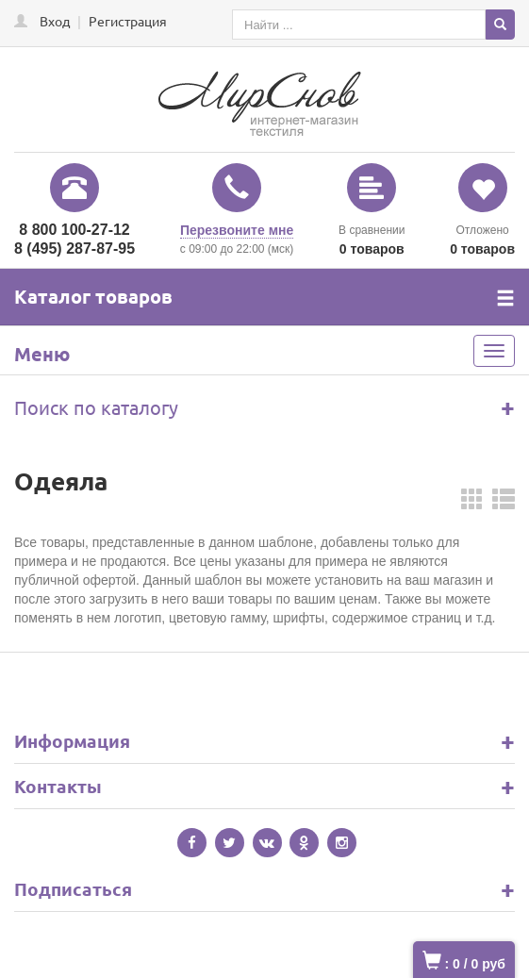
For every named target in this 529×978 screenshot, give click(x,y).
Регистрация (128, 20)
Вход (55, 20)
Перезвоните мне (236, 230)
